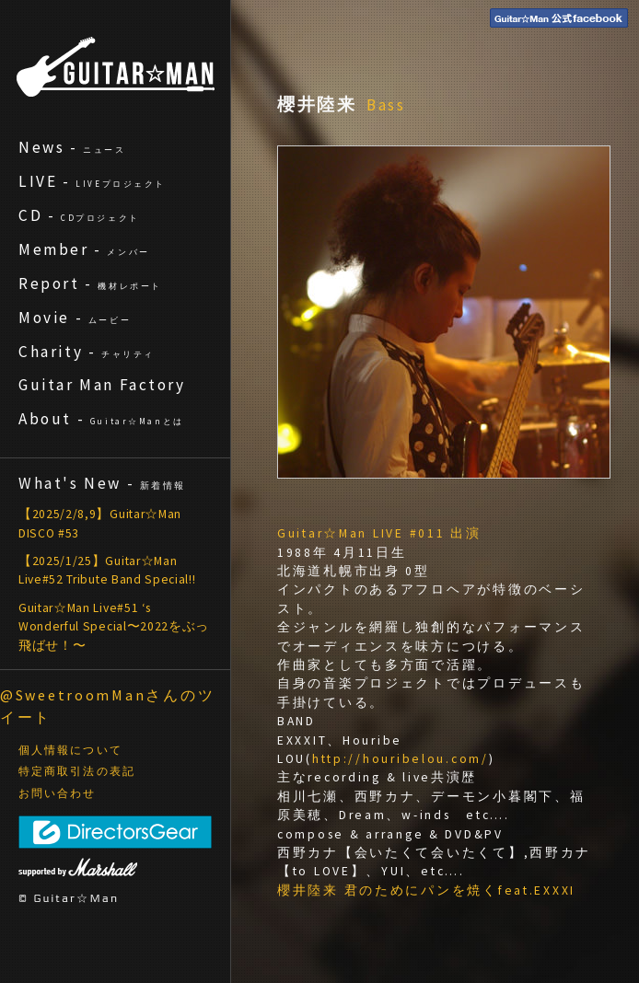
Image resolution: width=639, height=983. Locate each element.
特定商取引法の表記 (76, 771)
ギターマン (116, 66)
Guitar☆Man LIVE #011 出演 (379, 533)
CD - (79, 215)
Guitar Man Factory (102, 385)
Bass (386, 105)
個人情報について (70, 750)
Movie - (74, 317)
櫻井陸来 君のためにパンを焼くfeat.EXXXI (426, 890)
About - (101, 419)
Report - (90, 283)
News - (72, 147)
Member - (84, 249)
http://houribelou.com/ (400, 759)
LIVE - (92, 181)
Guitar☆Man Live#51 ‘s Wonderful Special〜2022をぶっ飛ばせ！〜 (113, 626)
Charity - (86, 351)
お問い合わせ (57, 793)
